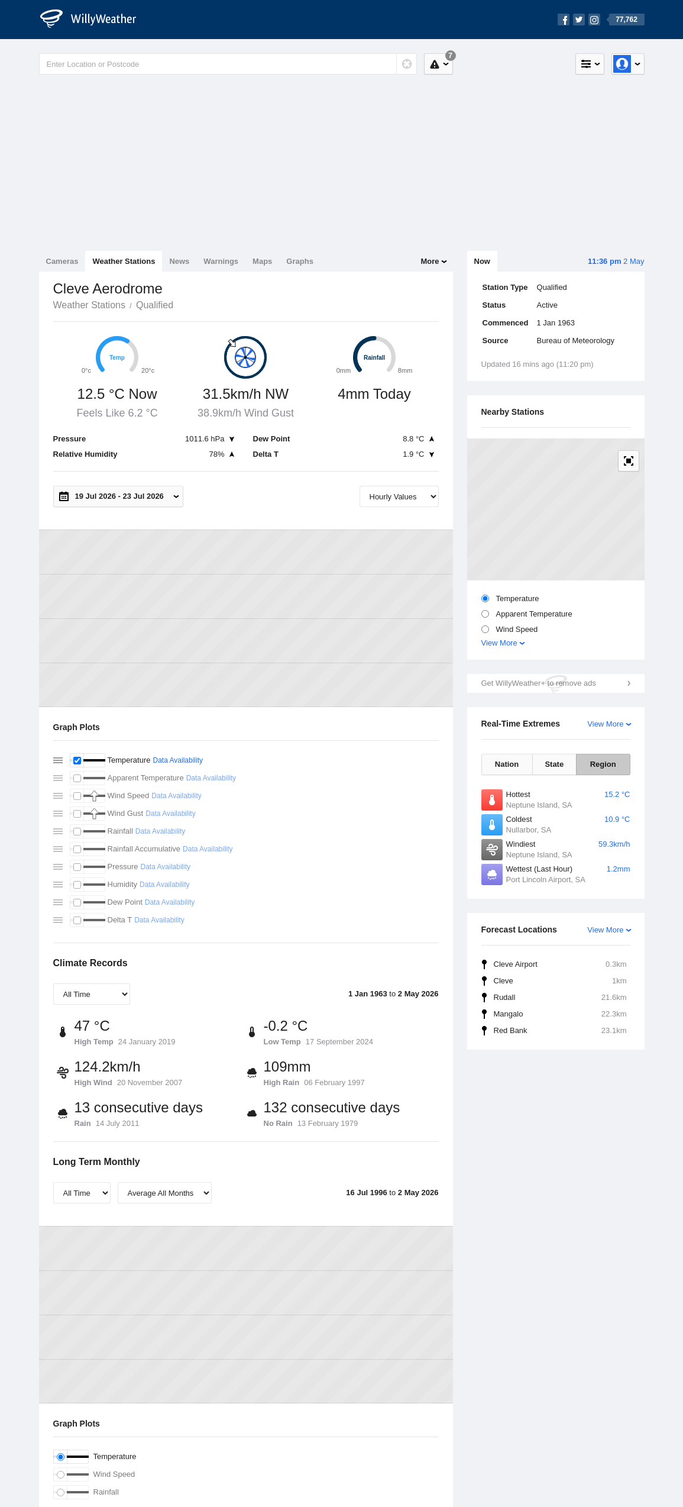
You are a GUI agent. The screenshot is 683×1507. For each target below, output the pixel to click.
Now (482, 261)
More (429, 261)
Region (603, 764)
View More (499, 642)
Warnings (220, 261)
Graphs (299, 261)
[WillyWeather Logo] (94, 19)
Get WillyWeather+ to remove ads (538, 683)
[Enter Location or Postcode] (228, 64)
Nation (507, 764)
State (554, 764)
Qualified (154, 305)
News (179, 261)
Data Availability (178, 760)
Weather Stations (123, 261)
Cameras (62, 261)
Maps (262, 261)
